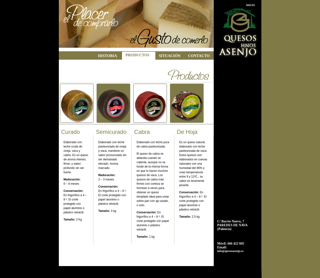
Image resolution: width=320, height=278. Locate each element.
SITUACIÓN (170, 56)
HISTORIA (107, 56)
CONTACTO (199, 56)
